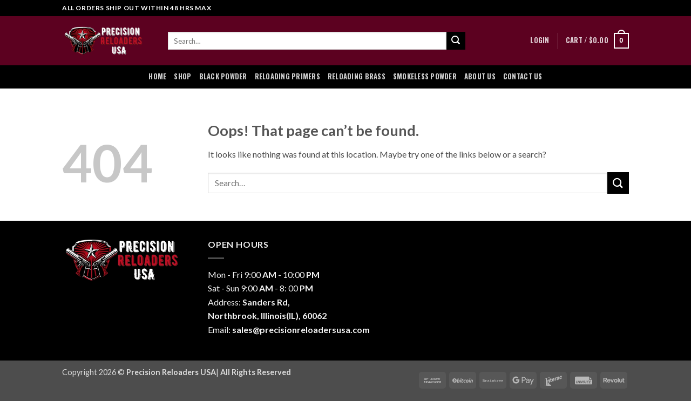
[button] (539, 40)
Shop (182, 76)
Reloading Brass (356, 76)
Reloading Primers (287, 76)
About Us (480, 76)
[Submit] (455, 41)
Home (157, 76)
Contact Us (523, 76)
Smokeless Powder (425, 76)
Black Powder (223, 76)
